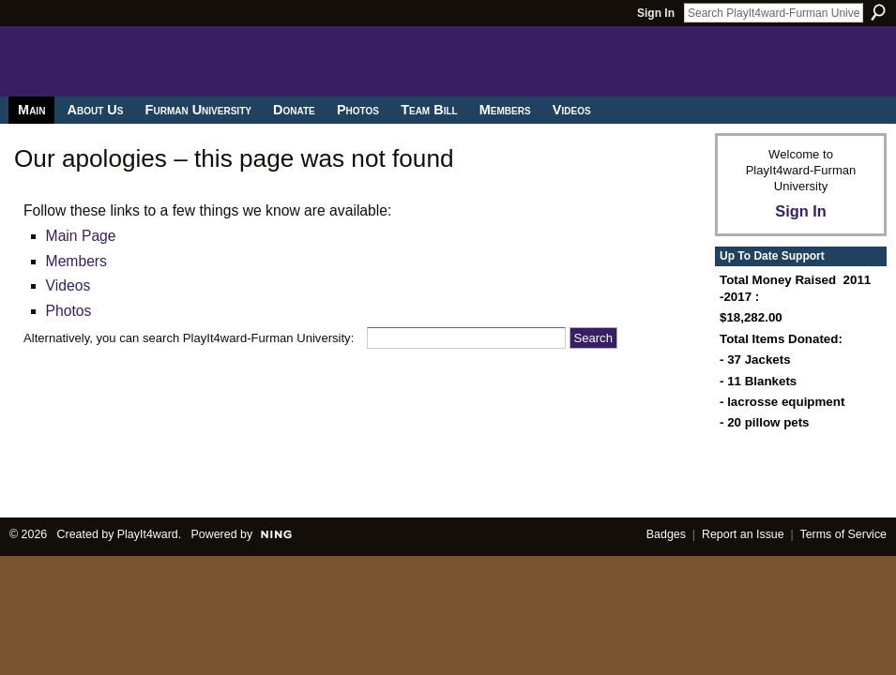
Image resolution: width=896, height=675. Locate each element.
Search (878, 12)
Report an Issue (743, 534)
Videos (68, 285)
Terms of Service (844, 534)
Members (76, 261)
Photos (69, 311)
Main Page (81, 236)
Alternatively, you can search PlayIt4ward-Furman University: (188, 338)
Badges (666, 534)
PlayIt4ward (147, 534)
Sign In (656, 13)
